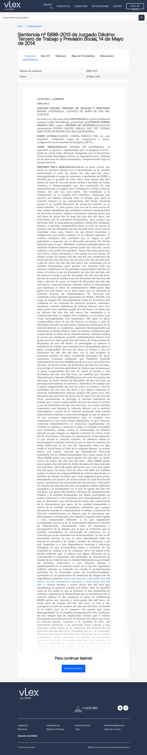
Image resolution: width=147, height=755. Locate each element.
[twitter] (120, 707)
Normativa (22, 729)
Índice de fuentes (112, 729)
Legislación (23, 725)
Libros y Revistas (82, 725)
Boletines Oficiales (55, 729)
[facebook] (125, 707)
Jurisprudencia (53, 725)
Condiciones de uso (26, 747)
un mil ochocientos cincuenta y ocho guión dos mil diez (73, 583)
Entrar (117, 6)
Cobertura (81, 6)
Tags (77, 729)
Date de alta (135, 7)
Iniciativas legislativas (114, 725)
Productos (63, 6)
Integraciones (100, 6)
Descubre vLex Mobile (27, 736)
